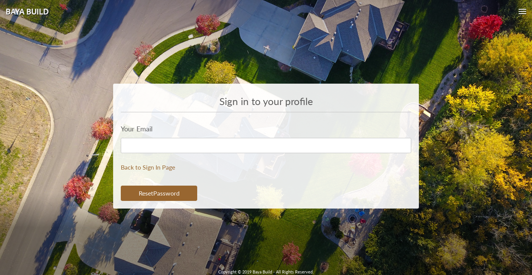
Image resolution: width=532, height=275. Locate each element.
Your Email (136, 129)
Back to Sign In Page (148, 167)
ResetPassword (159, 193)
